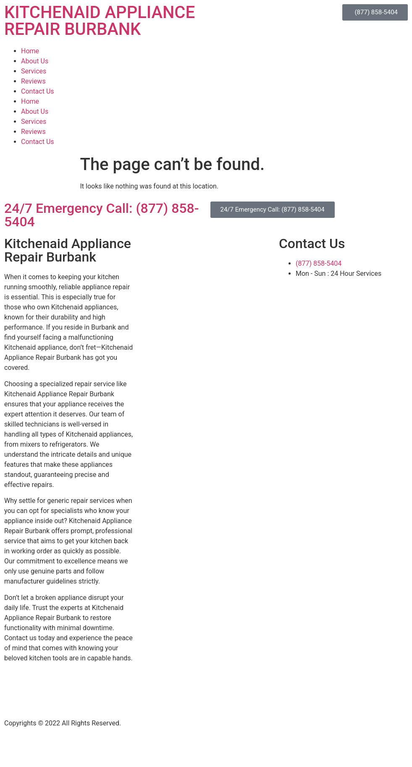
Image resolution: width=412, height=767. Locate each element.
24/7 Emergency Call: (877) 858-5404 (101, 215)
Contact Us (37, 91)
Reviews (33, 81)
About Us (34, 61)
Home (30, 51)
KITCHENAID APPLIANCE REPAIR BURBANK (99, 21)
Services (33, 71)
